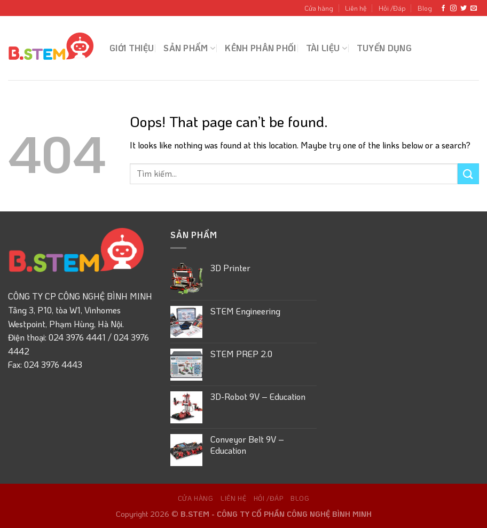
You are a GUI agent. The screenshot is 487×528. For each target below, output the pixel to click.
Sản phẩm (189, 47)
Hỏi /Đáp (392, 8)
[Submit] (468, 173)
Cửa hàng (318, 8)
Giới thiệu (131, 47)
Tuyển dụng (384, 47)
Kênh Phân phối (260, 47)
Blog (425, 8)
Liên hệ (355, 8)
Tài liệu (326, 47)
